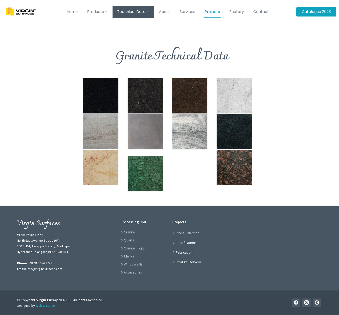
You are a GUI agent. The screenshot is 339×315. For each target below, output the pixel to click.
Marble (129, 256)
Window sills (133, 264)
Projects (212, 11)
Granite (129, 232)
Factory (236, 11)
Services (187, 11)
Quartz (129, 240)
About (164, 11)
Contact (261, 11)
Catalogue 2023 (316, 11)
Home (72, 11)
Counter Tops (134, 248)
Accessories (133, 272)
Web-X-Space (45, 305)
